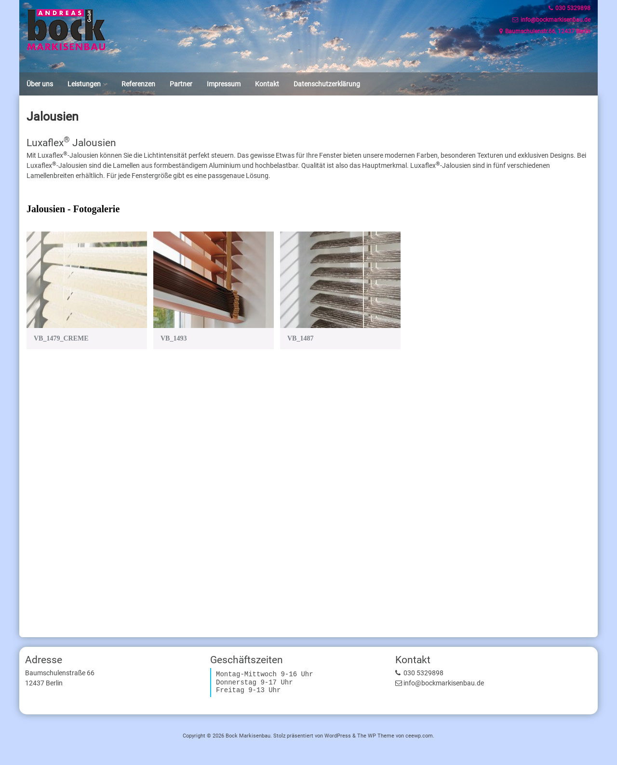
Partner (181, 84)
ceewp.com (419, 736)
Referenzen (138, 84)
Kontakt (267, 84)
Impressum (224, 84)
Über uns (40, 84)
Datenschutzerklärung (327, 84)
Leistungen (84, 84)
